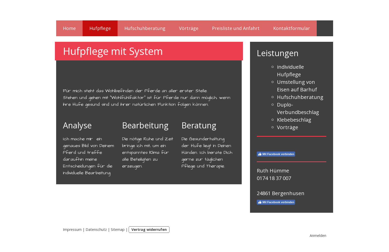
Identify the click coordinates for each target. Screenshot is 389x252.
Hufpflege (100, 28)
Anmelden (318, 235)
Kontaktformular (291, 28)
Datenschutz (96, 229)
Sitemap (118, 229)
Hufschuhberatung (144, 28)
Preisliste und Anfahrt (236, 28)
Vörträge (188, 28)
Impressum (72, 229)
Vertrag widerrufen (149, 229)
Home (69, 28)
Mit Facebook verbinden (276, 154)
